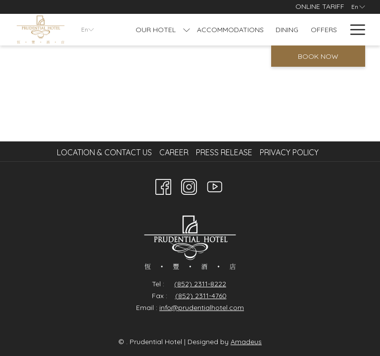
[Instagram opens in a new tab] (189, 185)
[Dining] (287, 29)
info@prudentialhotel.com (201, 307)
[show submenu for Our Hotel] (186, 29)
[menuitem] (105, 152)
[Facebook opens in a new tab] (163, 185)
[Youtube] (215, 185)
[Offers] (324, 29)
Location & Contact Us (104, 152)
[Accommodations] (230, 29)
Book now (318, 56)
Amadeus (246, 341)
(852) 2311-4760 (201, 295)
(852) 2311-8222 (200, 283)
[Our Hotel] (156, 29)
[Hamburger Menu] (354, 29)
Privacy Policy (289, 152)
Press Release (224, 152)
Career (174, 152)
